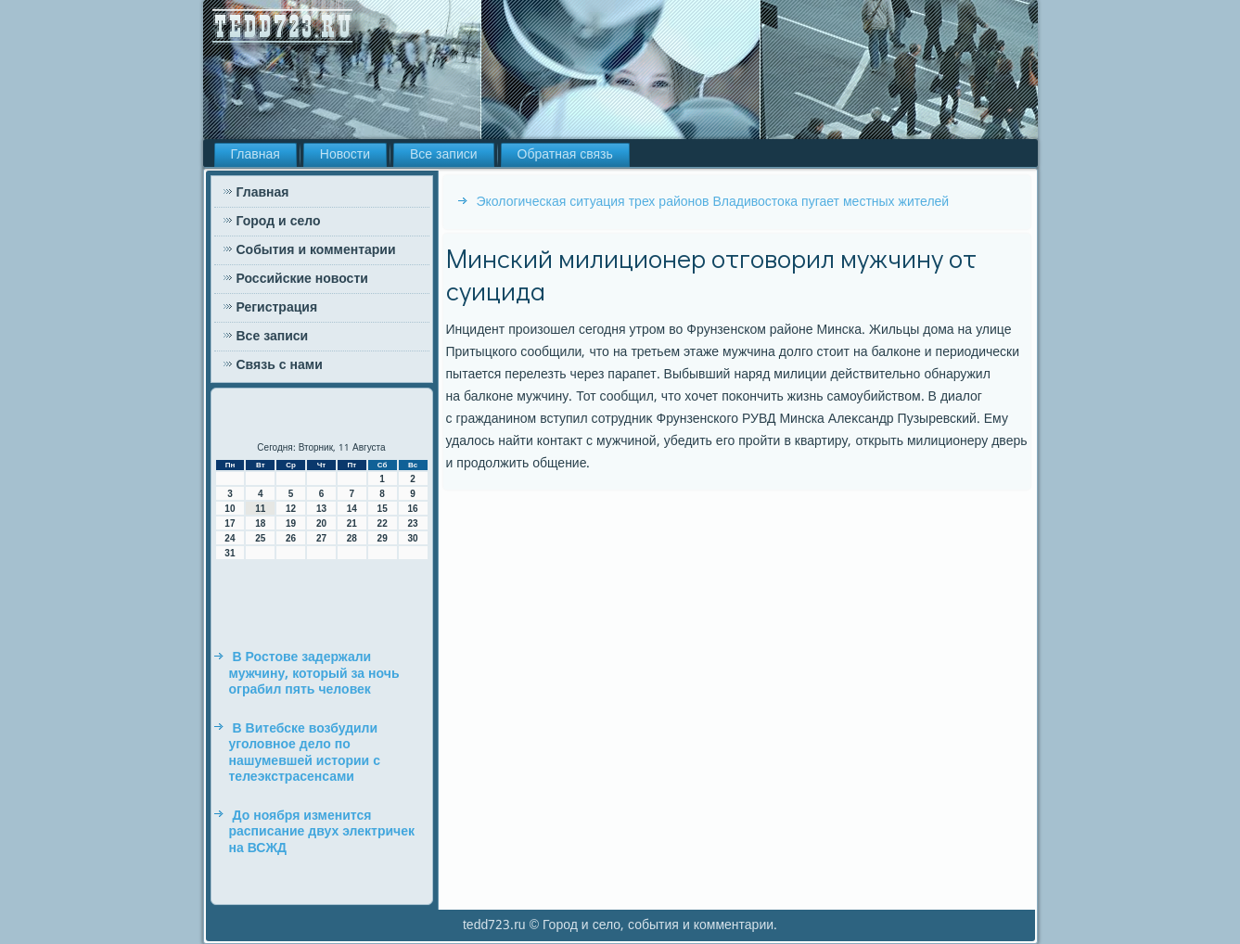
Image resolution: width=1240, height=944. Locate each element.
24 (229, 538)
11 (260, 509)
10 (229, 509)
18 (260, 523)
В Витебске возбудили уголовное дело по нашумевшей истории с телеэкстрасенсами (305, 753)
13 (321, 509)
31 (229, 553)
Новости (345, 155)
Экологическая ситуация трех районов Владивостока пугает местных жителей (713, 202)
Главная (255, 155)
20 (321, 523)
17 (229, 523)
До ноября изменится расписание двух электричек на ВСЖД (322, 832)
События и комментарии (316, 250)
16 (412, 509)
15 (382, 509)
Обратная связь (565, 155)
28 (352, 538)
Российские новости (302, 279)
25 (260, 538)
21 (352, 523)
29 (382, 538)
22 (382, 523)
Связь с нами (279, 365)
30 (412, 538)
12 (291, 509)
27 (321, 538)
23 (412, 523)
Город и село (278, 221)
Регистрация (277, 308)
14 (352, 509)
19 (291, 523)
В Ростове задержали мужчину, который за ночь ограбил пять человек (314, 673)
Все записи (444, 155)
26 (291, 538)
